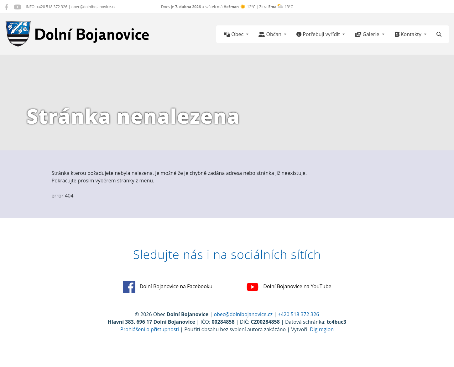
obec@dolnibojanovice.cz (243, 314)
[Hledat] (438, 34)
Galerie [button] (367, 34)
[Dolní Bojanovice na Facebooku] (6, 7)
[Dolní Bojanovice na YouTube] (17, 7)
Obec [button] (234, 34)
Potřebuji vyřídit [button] (318, 34)
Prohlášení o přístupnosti (149, 329)
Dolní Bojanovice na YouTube (288, 287)
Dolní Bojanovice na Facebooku (168, 287)
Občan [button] (270, 34)
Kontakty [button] (408, 34)
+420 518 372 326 (298, 314)
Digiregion (322, 329)
